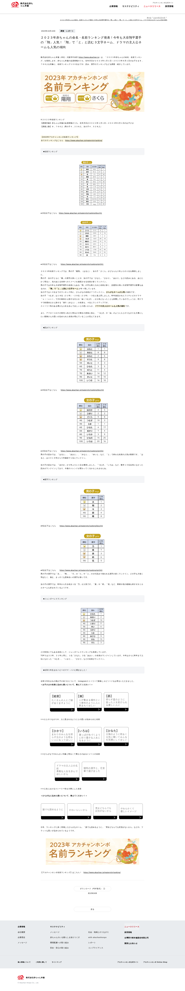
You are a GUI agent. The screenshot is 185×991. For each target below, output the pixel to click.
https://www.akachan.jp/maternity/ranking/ (83, 140)
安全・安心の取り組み (59, 948)
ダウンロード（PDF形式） (92, 889)
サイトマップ (61, 963)
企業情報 (113, 8)
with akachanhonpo (97, 938)
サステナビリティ (130, 8)
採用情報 (169, 8)
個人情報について (25, 963)
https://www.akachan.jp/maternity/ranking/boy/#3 (81, 526)
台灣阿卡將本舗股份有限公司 (138, 938)
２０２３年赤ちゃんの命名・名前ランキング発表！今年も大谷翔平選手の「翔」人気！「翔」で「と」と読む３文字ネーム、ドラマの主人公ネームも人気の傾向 (109, 20)
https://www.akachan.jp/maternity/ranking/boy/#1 (80, 213)
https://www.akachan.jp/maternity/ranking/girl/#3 (81, 570)
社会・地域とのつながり (98, 933)
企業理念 (21, 938)
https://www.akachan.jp (89, 57)
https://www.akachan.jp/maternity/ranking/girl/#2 (82, 451)
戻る (92, 910)
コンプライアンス (95, 948)
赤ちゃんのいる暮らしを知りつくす (65, 938)
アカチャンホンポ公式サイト (163, 5)
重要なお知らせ (131, 944)
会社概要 (21, 933)
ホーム (147, 17)
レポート (92, 943)
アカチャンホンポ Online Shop (153, 963)
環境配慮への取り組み (59, 943)
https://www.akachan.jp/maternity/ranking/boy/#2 (82, 390)
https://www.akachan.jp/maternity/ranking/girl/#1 (82, 264)
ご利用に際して (44, 963)
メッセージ (22, 943)
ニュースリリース (152, 8)
